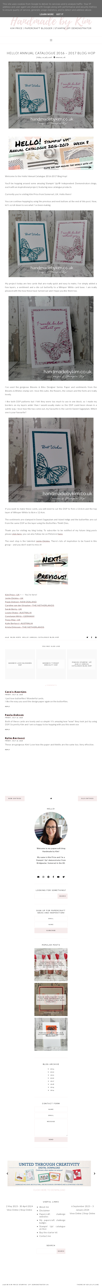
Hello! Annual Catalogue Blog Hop (40, 637)
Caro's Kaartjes (16, 691)
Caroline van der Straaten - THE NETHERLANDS (29, 605)
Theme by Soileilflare (88, 1284)
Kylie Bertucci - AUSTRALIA (19, 623)
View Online (13, 1209)
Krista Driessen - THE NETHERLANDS (24, 627)
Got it (59, 14)
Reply (7, 706)
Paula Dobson (14, 715)
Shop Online (26, 1209)
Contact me (45, 1236)
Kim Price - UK (12, 594)
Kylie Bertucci (15, 738)
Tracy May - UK (12, 619)
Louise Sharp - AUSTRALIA (18, 612)
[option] (51, 1173)
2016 (7, 637)
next (94, 1173)
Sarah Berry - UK (13, 609)
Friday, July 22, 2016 (14, 694)
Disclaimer (44, 1210)
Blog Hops (15, 637)
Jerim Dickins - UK (14, 598)
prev (7, 1173)
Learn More (47, 14)
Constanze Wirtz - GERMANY (20, 616)
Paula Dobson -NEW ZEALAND (21, 601)
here (60, 534)
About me (44, 1207)
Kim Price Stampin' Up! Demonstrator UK (29, 1284)
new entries (14, 798)
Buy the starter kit (48, 1232)
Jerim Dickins (43, 541)
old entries (87, 798)
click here (17, 534)
